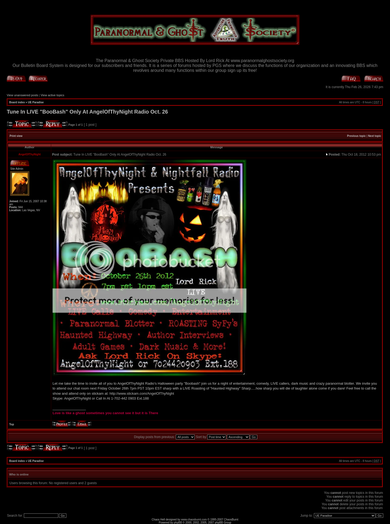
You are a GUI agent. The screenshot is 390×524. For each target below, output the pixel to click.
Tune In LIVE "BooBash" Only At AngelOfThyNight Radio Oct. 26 (87, 112)
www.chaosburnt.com (194, 519)
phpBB (178, 522)
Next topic (374, 135)
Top (11, 424)
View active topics (52, 95)
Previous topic (356, 135)
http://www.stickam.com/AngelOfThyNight (141, 393)
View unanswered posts (22, 95)
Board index (17, 102)
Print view (16, 135)
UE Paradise (36, 102)
